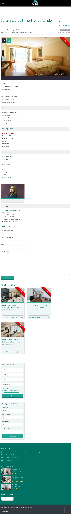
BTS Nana (29, 32)
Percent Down (6, 414)
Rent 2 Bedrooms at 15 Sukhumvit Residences (11, 306)
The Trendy (10, 30)
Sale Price (5, 407)
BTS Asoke (21, 32)
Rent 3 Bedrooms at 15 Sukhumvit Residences (11, 341)
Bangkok (15, 32)
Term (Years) (5, 421)
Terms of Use (4, 512)
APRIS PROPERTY (8, 460)
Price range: (5, 388)
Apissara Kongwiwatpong (11, 210)
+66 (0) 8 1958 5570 (9, 455)
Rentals (18, 30)
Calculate (13, 436)
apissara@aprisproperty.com (12, 219)
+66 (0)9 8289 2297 (9, 214)
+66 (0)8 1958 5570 (9, 217)
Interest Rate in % (7, 428)
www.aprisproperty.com (11, 221)
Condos (3, 30)
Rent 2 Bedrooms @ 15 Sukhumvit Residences (38, 306)
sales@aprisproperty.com (11, 457)
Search (13, 396)
